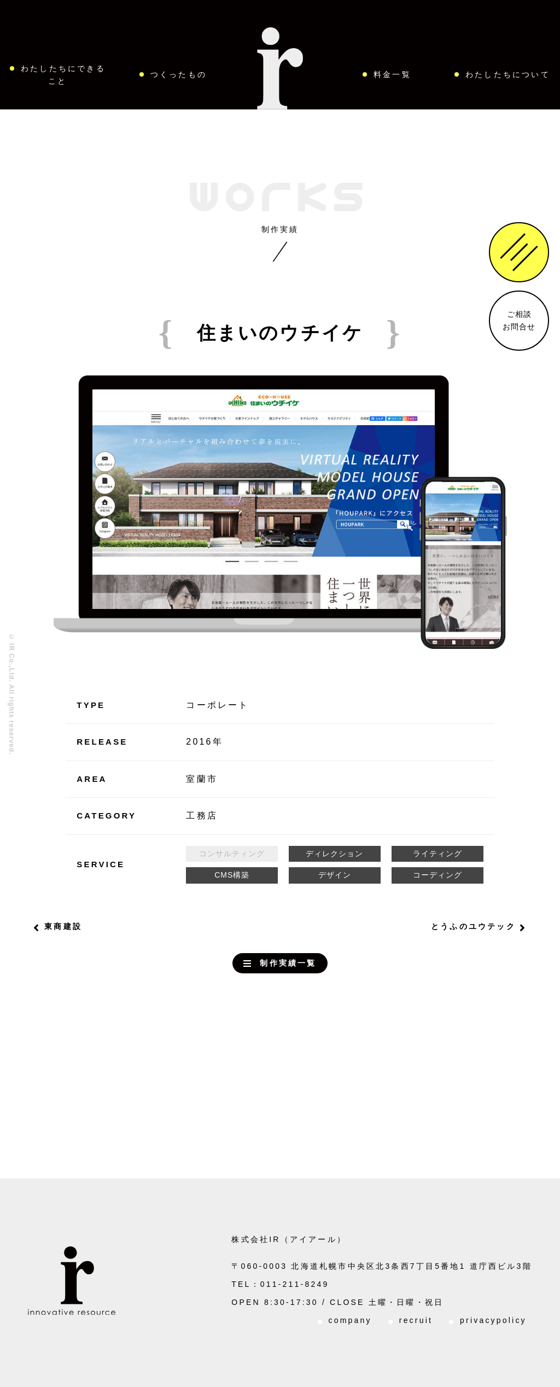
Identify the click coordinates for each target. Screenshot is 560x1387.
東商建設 (63, 926)
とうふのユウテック (473, 926)
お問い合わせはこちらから (254, 1093)
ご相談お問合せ (519, 320)
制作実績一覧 (288, 963)
